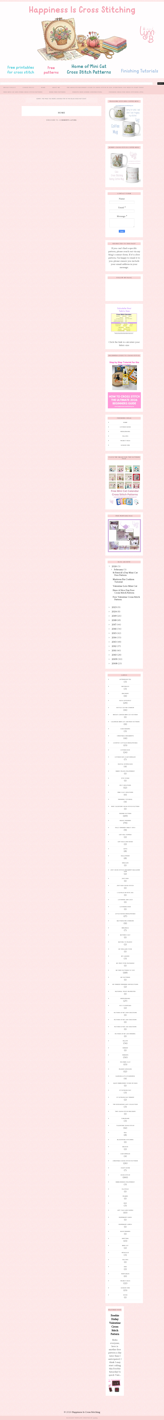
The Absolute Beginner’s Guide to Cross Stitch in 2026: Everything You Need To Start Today (105, 87)
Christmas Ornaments (125, 736)
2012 (114, 646)
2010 (114, 655)
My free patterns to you (125, 970)
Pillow (125, 1041)
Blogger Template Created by (82, 1418)
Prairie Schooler (125, 1069)
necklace (125, 1252)
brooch (125, 1146)
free (125, 1203)
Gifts (125, 849)
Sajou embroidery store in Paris (125, 1083)
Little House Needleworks (125, 914)
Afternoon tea (125, 679)
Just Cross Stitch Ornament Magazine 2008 (125, 870)
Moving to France (125, 942)
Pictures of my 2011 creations (125, 1026)
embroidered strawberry (125, 1182)
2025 (114, 607)
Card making (125, 729)
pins (125, 1266)
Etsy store (125, 778)
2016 (114, 629)
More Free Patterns (57, 92)
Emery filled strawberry (125, 771)
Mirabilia (125, 928)
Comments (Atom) (68, 120)
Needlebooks (125, 431)
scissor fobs (125, 1288)
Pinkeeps (125, 1055)
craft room (125, 1168)
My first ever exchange (125, 963)
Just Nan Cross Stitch (125, 885)
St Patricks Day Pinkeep (125, 1097)
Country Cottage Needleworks (125, 743)
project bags (125, 1281)
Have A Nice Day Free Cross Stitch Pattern (124, 591)
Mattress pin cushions (125, 921)
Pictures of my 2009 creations (125, 1012)
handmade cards (125, 1217)
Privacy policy (9, 87)
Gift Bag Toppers (125, 834)
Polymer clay (125, 1062)
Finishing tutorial (125, 799)
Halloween (125, 856)
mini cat (125, 1245)
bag (125, 1132)
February (118, 569)
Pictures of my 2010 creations (125, 1019)
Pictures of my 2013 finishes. (125, 1034)
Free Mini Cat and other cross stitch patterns (22, 92)
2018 (114, 620)
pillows (125, 1259)
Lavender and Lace (125, 899)
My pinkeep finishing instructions (125, 984)
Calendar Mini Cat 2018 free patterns (125, 721)
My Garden (125, 956)
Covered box (125, 750)
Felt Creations (125, 785)
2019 (114, 616)
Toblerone (125, 1118)
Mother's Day (125, 935)
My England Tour (125, 949)
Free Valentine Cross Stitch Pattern (125, 806)
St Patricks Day (125, 1090)
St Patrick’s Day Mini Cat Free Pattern (125, 573)
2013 (114, 642)
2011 (114, 650)
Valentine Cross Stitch (125, 1125)
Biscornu (125, 693)
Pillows (125, 436)
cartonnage (125, 1154)
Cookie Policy (28, 87)
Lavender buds (125, 906)
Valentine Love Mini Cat (125, 586)
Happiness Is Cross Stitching (86, 1412)
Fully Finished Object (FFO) (125, 827)
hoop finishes (125, 1231)
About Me (56, 87)
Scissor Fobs (125, 445)
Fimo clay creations (125, 792)
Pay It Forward (125, 1005)
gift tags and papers (125, 1210)
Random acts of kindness (125, 1076)
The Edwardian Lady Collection (125, 1104)
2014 (114, 637)
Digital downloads (125, 764)
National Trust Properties (125, 991)
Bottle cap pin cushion (125, 707)
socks (125, 1295)
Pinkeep (125, 1048)
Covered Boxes (125, 427)
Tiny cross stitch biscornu (125, 1111)
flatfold (125, 1189)
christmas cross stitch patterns (125, 1161)
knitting (125, 1238)
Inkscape (125, 863)
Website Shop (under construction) (87, 92)
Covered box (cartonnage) (125, 757)
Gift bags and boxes (125, 841)
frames (125, 1196)
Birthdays (125, 686)
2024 (114, 611)
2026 (114, 566)
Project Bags (125, 440)
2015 (114, 633)
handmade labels (125, 1224)
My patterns (125, 977)
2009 (115, 659)
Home (43, 87)
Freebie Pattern (125, 813)
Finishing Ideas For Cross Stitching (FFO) (126, 92)
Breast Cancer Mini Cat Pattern (125, 714)
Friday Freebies (125, 820)
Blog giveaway (125, 700)
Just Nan (125, 878)
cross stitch (125, 1175)
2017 (114, 624)
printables (125, 1274)
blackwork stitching (125, 1139)
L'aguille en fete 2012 (125, 892)
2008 (115, 663)
